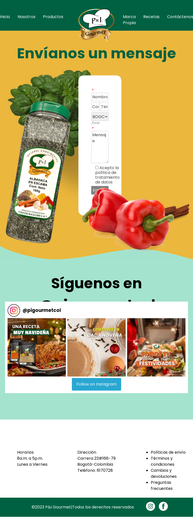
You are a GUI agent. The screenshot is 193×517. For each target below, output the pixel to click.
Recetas (151, 17)
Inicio (5, 17)
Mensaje (100, 147)
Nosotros (26, 17)
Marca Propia (129, 20)
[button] (37, 347)
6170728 (105, 470)
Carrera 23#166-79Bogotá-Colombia (96, 461)
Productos (53, 17)
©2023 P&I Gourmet (51, 507)
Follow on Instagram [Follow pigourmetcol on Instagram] (96, 384)
